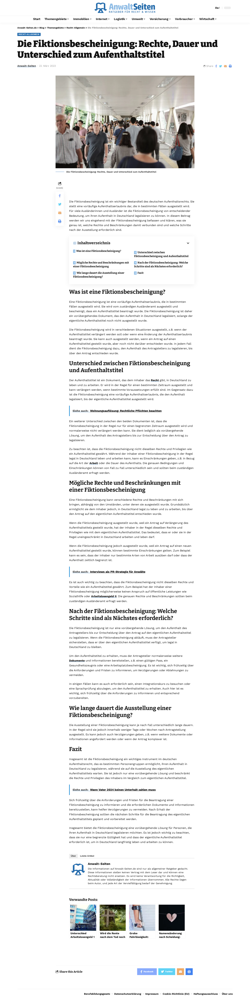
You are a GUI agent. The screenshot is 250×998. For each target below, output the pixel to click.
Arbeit (93, 463)
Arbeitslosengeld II (104, 596)
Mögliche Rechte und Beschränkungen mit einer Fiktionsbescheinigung (98, 264)
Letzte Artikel (87, 855)
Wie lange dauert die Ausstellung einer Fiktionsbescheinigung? (99, 274)
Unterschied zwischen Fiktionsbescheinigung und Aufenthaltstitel (161, 254)
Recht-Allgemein (29, 34)
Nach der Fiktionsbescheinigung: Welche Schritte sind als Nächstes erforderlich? (161, 264)
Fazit (141, 272)
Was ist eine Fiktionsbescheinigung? (99, 251)
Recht (155, 380)
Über (73, 855)
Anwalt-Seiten (26, 65)
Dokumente (77, 660)
